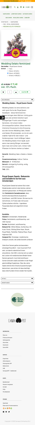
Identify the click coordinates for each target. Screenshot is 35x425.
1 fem (10, 69)
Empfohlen (5, 358)
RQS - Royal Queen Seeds (11, 24)
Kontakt (5, 386)
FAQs (4, 389)
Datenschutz (6, 365)
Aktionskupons (6, 361)
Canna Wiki (5, 347)
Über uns (5, 335)
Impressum (5, 344)
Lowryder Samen (16, 14)
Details (17, 278)
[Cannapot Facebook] (6, 411)
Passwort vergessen (8, 384)
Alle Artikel (5, 342)
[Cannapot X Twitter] (9, 411)
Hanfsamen (6, 14)
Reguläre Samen (18, 17)
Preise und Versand (7, 337)
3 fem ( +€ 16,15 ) (14, 71)
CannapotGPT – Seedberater (10, 370)
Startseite (4, 22)
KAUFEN (25, 92)
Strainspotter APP (7, 363)
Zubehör (27, 17)
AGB (4, 368)
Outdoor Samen (27, 14)
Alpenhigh (5, 403)
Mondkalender (6, 391)
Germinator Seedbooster (11, 1)
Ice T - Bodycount (25, 1)
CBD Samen (9, 17)
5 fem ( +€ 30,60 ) (14, 73)
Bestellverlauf (6, 382)
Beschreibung (17, 99)
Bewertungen (17, 282)
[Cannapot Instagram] (3, 411)
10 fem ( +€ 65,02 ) (14, 75)
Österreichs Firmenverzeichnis (10, 405)
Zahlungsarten (6, 340)
